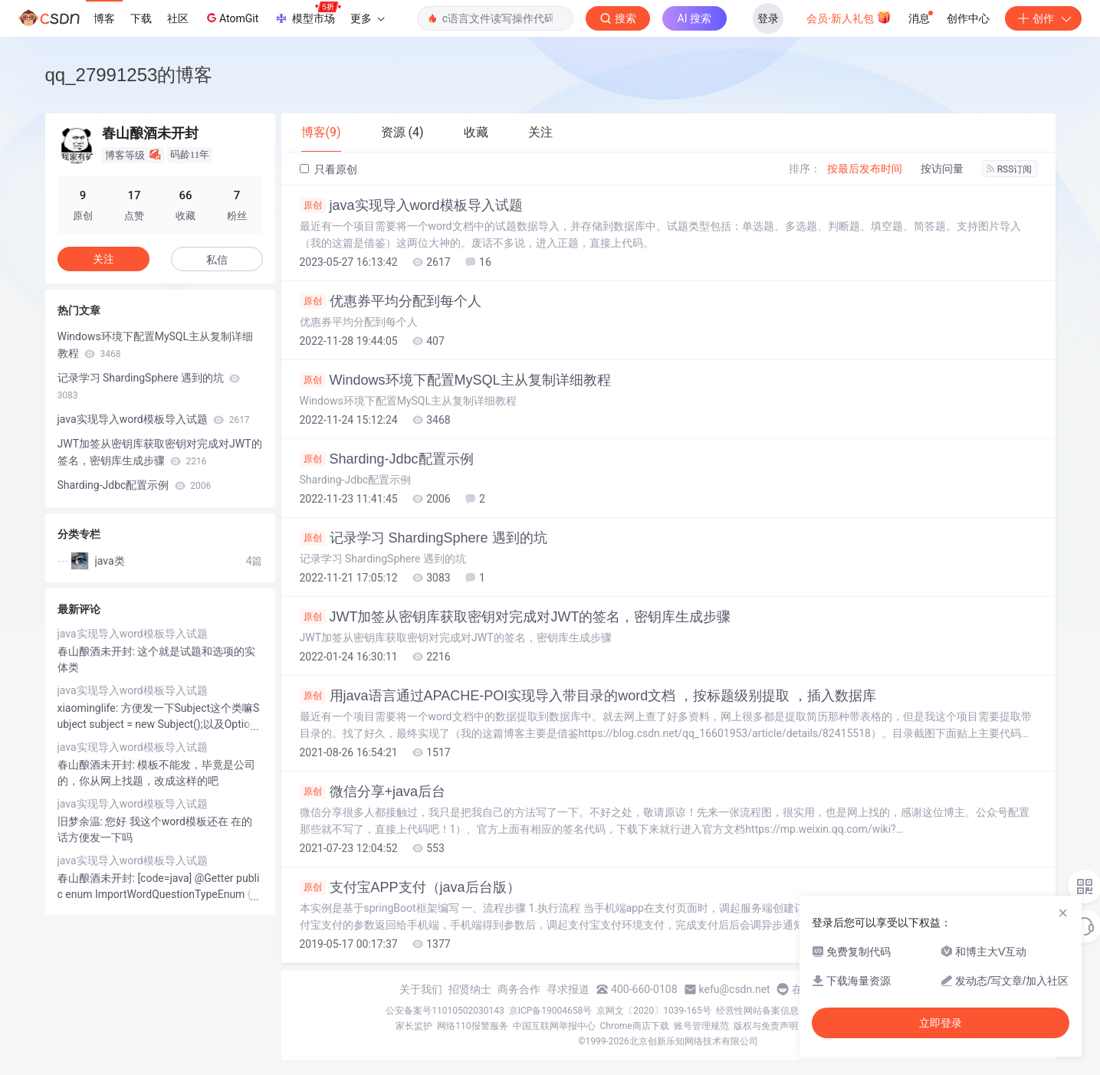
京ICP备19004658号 (551, 1010)
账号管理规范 (701, 1026)
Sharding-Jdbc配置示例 (387, 459)
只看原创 (328, 169)
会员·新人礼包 (848, 17)
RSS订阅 (1010, 169)
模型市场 (307, 14)
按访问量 (942, 168)
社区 (178, 18)
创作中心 (968, 18)
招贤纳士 (469, 989)
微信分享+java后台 (373, 791)
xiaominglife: (89, 708)
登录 (768, 18)
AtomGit (231, 18)
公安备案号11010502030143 (445, 1010)
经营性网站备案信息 (757, 1010)
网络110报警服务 (472, 1026)
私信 (217, 260)
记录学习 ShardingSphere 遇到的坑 (423, 538)
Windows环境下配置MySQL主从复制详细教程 (455, 380)
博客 (104, 18)
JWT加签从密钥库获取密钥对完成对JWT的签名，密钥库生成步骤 (515, 616)
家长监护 (414, 1026)
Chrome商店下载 (634, 1026)
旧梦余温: (81, 821)
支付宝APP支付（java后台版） (410, 887)
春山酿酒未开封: (97, 651)
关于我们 (420, 989)
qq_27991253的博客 (129, 74)
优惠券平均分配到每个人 (390, 301)
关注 (103, 259)
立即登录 (940, 1023)
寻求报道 (568, 989)
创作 (1043, 18)
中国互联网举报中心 (554, 1026)
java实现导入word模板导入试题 (411, 205)
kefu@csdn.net (734, 989)
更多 (367, 18)
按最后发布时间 (864, 168)
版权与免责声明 (766, 1026)
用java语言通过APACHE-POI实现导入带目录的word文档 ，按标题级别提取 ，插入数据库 (588, 695)
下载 (141, 18)
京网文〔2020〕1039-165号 (653, 1010)
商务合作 (518, 989)
